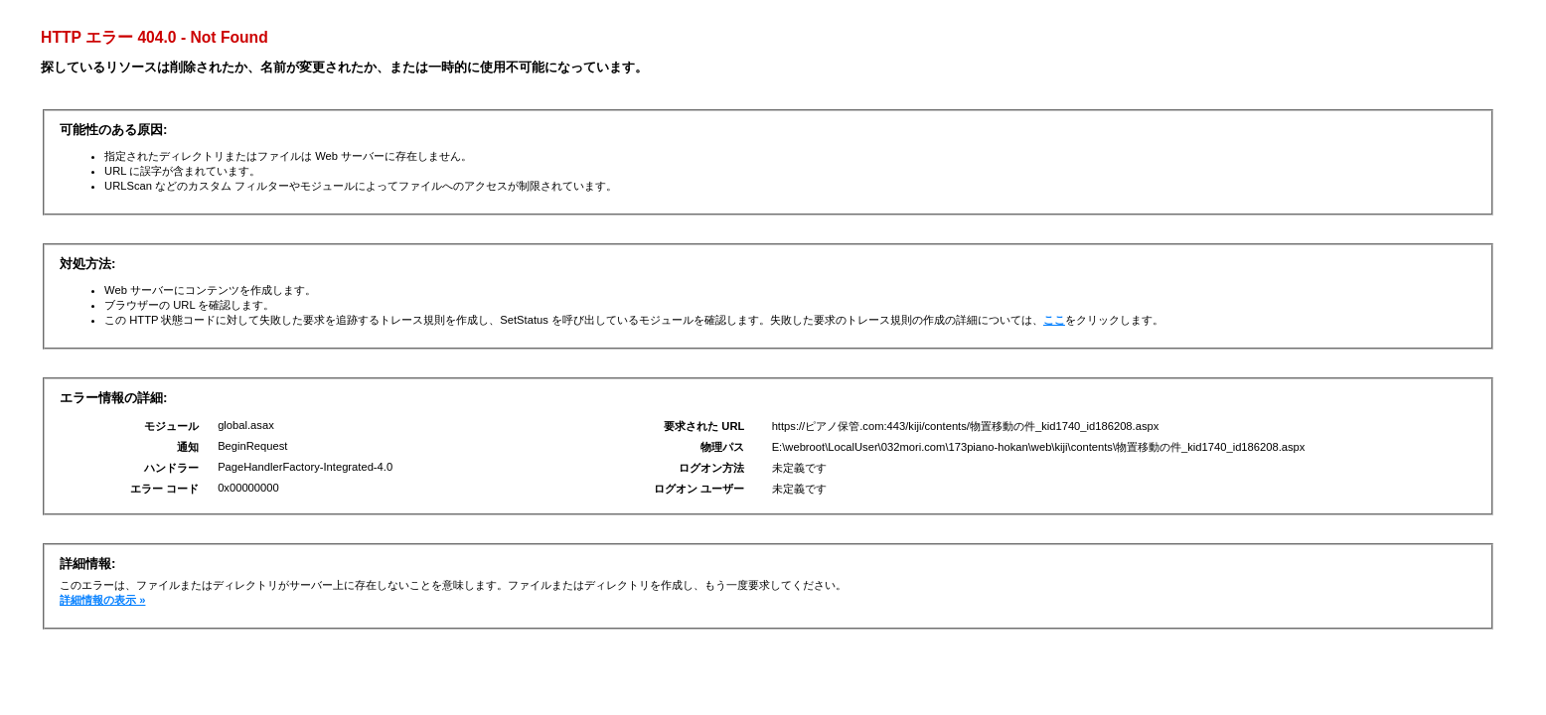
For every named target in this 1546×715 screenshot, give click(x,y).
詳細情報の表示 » (102, 600)
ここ (1054, 320)
